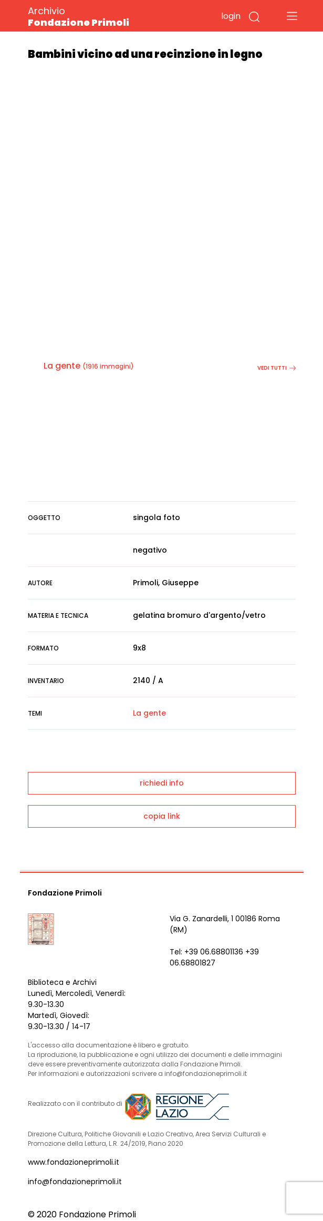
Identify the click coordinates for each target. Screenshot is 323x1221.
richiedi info (162, 783)
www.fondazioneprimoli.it (73, 1162)
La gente (62, 366)
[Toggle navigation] (292, 16)
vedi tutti (276, 368)
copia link (161, 816)
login (231, 16)
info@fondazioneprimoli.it (75, 1181)
